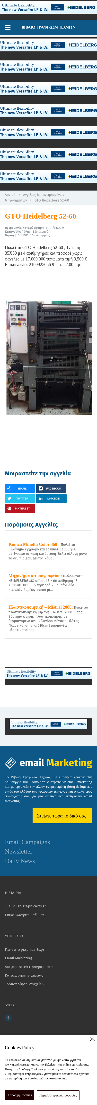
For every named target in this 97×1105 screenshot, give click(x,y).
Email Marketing (18, 958)
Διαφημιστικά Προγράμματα (29, 967)
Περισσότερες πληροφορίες (58, 1095)
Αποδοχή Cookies (19, 1095)
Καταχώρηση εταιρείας (24, 975)
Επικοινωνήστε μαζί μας (24, 915)
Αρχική (10, 195)
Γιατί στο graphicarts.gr (24, 949)
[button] (7, 27)
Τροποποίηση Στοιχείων (24, 984)
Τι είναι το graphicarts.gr (25, 906)
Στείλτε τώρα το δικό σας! (62, 815)
